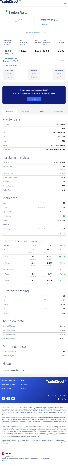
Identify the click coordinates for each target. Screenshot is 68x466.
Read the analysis (11, 65)
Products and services (8, 384)
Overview (9, 112)
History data (58, 112)
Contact (23, 388)
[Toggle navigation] (65, 3)
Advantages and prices (8, 380)
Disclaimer (4, 460)
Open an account (34, 99)
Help (22, 380)
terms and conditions (33, 417)
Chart (42, 112)
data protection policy (16, 417)
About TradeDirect (7, 388)
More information (10, 59)
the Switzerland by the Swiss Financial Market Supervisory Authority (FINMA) (25, 412)
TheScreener (26, 112)
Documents (24, 384)
